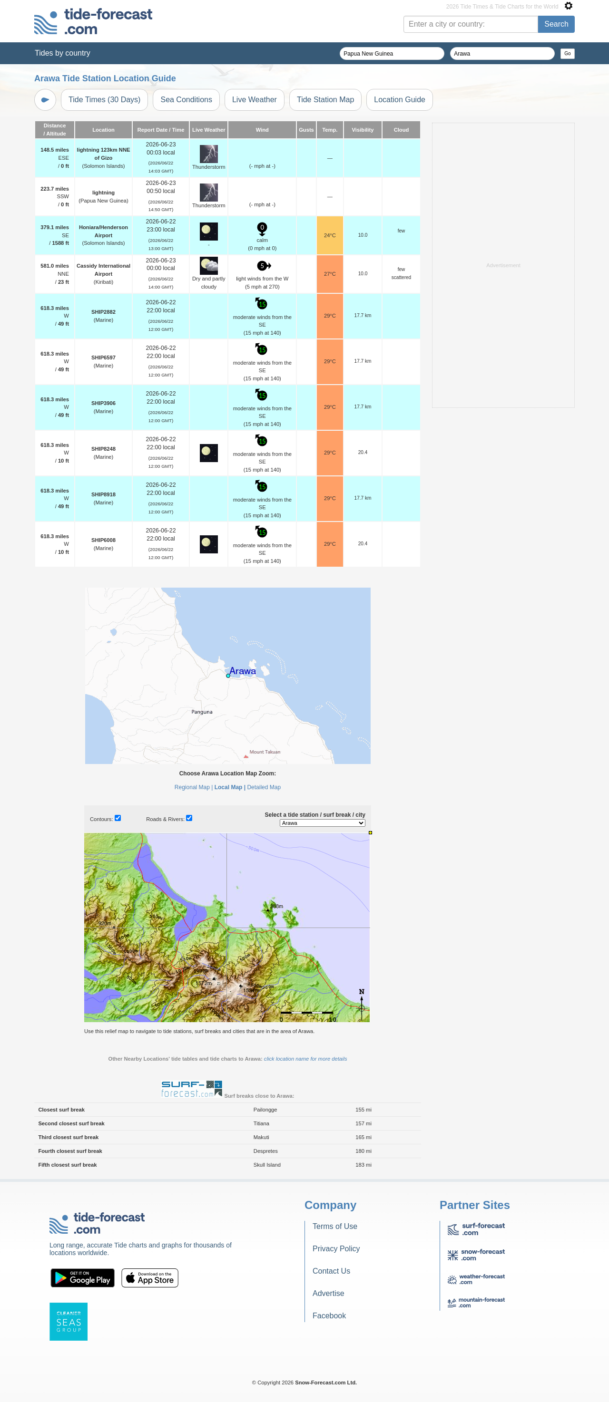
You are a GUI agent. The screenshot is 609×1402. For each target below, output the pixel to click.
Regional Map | (194, 787)
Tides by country (62, 53)
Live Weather (254, 100)
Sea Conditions (186, 100)
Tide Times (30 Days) (104, 100)
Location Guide (399, 100)
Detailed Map (264, 787)
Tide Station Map (325, 100)
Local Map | (230, 787)
